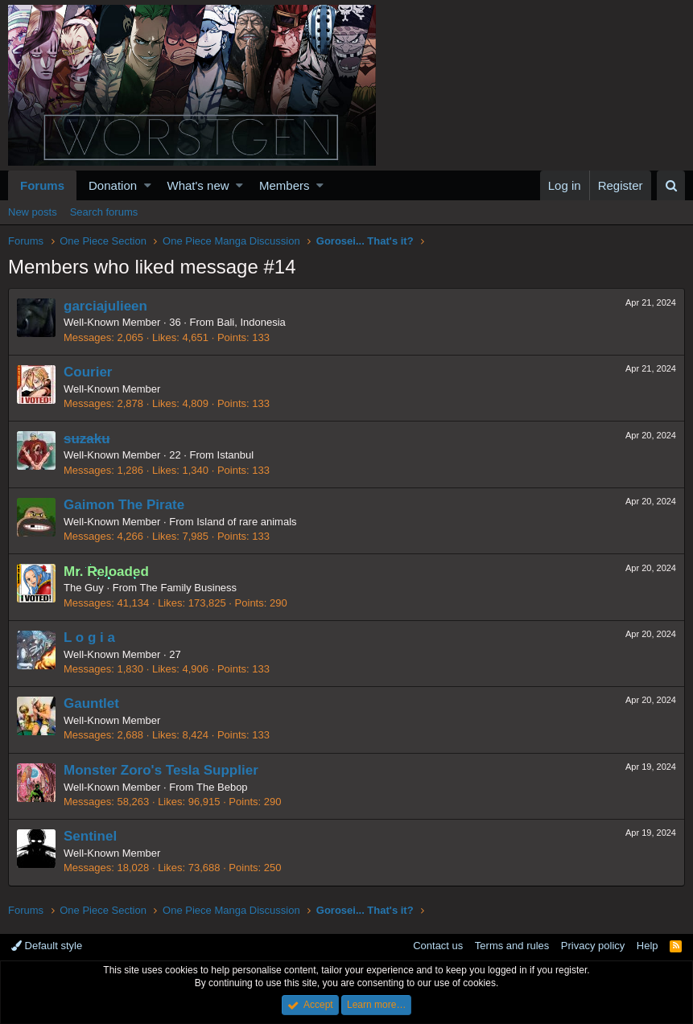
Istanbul (235, 455)
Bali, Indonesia (251, 322)
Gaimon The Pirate (124, 504)
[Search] (671, 185)
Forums (42, 185)
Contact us (438, 946)
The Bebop (222, 787)
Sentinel (90, 836)
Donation (113, 185)
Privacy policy (593, 946)
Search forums (104, 212)
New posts (32, 212)
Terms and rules (512, 946)
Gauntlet (91, 703)
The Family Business (188, 588)
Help (647, 946)
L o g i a (89, 637)
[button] (147, 185)
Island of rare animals (246, 522)
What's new (198, 185)
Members (284, 185)
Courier (88, 372)
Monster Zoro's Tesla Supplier (161, 770)
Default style (46, 946)
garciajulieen (105, 306)
